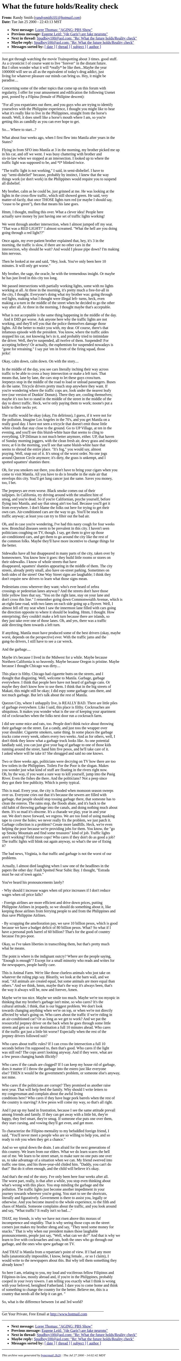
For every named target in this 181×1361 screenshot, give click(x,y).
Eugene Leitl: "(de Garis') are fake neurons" (75, 34)
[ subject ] (78, 47)
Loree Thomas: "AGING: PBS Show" (63, 30)
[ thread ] (63, 47)
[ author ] (94, 47)
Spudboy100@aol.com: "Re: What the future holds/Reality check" (87, 38)
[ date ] (50, 47)
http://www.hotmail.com (68, 1314)
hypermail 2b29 (51, 1355)
